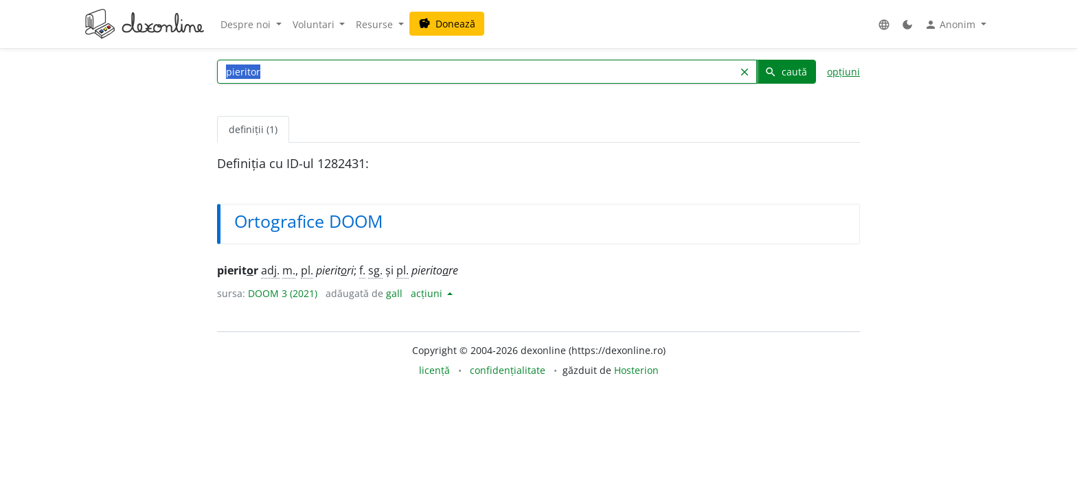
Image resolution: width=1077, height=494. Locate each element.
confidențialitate (507, 370)
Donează (446, 23)
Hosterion (636, 370)
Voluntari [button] (315, 24)
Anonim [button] (951, 25)
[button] (884, 24)
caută (785, 71)
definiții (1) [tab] (253, 129)
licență (434, 370)
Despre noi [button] (246, 24)
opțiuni (843, 71)
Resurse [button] (376, 24)
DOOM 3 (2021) (282, 293)
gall (394, 293)
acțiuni (428, 293)
